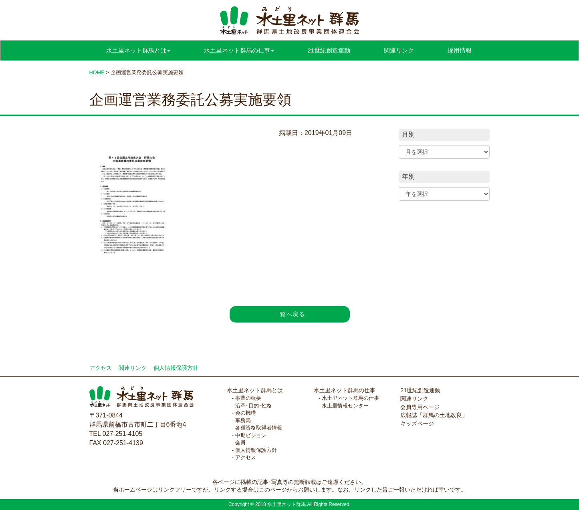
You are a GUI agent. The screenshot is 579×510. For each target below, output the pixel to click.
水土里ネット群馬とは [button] (138, 50)
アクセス (100, 368)
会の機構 (245, 413)
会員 (240, 442)
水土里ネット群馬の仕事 (344, 390)
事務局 (243, 420)
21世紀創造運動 (329, 50)
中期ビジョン (250, 435)
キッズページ (417, 423)
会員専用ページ (420, 407)
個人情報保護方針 (175, 368)
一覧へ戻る (289, 314)
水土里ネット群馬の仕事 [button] (239, 50)
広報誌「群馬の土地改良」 (434, 415)
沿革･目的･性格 (253, 406)
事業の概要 (248, 398)
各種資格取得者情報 (258, 428)
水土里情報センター (345, 406)
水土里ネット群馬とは (255, 390)
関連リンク (399, 50)
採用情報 (460, 50)
